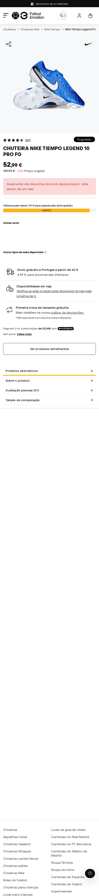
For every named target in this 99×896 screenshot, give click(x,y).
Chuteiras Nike (30, 29)
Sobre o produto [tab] (18, 380)
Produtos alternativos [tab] (22, 370)
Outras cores (11, 222)
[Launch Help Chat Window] (90, 873)
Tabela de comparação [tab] (23, 400)
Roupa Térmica (62, 862)
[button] (45, 252)
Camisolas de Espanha (68, 877)
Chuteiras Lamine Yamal (20, 858)
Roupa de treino (62, 869)
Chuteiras (9, 29)
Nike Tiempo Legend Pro (81, 29)
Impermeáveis (61, 891)
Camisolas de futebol (66, 884)
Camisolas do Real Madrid (70, 837)
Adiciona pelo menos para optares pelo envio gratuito (38, 205)
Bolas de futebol (15, 880)
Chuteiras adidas (15, 866)
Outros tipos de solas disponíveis (24, 252)
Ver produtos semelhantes (49, 349)
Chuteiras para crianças (20, 887)
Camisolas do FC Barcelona (71, 844)
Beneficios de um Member (50, 3)
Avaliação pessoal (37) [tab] (22, 390)
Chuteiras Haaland (16, 844)
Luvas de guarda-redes (68, 829)
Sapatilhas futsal (15, 837)
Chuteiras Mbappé (17, 851)
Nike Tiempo (52, 29)
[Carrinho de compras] (90, 15)
